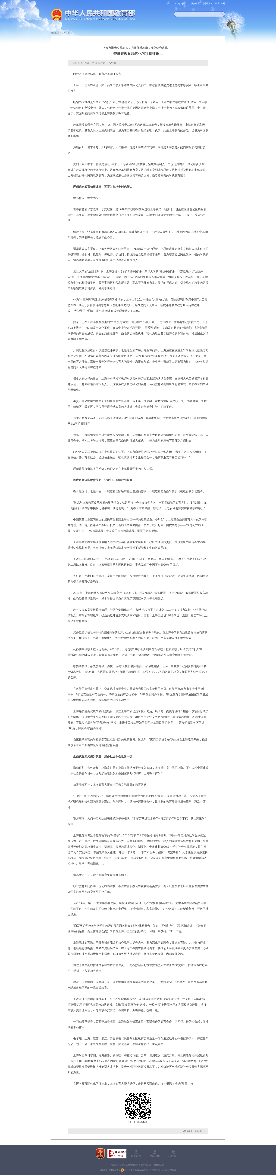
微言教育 (195, 3)
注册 (223, 3)
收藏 (114, 63)
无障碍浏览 (207, 3)
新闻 (70, 32)
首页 (63, 32)
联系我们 (173, 1155)
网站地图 (155, 1155)
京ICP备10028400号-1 (110, 1170)
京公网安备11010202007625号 (138, 1170)
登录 (217, 3)
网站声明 (136, 1155)
